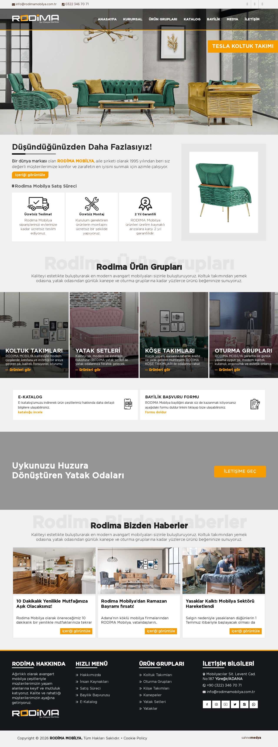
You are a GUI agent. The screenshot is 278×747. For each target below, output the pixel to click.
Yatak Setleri (154, 702)
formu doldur (156, 412)
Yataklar (150, 708)
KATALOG (192, 19)
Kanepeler (152, 695)
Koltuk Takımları (157, 675)
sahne (251, 737)
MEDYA (232, 19)
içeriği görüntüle (30, 175)
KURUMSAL (132, 19)
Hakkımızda (90, 675)
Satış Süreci (90, 688)
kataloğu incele (30, 412)
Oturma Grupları (157, 681)
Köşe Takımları (156, 688)
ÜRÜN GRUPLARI (163, 19)
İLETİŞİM (252, 19)
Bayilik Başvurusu (95, 695)
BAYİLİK (213, 19)
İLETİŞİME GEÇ (240, 472)
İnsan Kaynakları (94, 681)
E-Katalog (88, 702)
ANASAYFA (107, 19)
